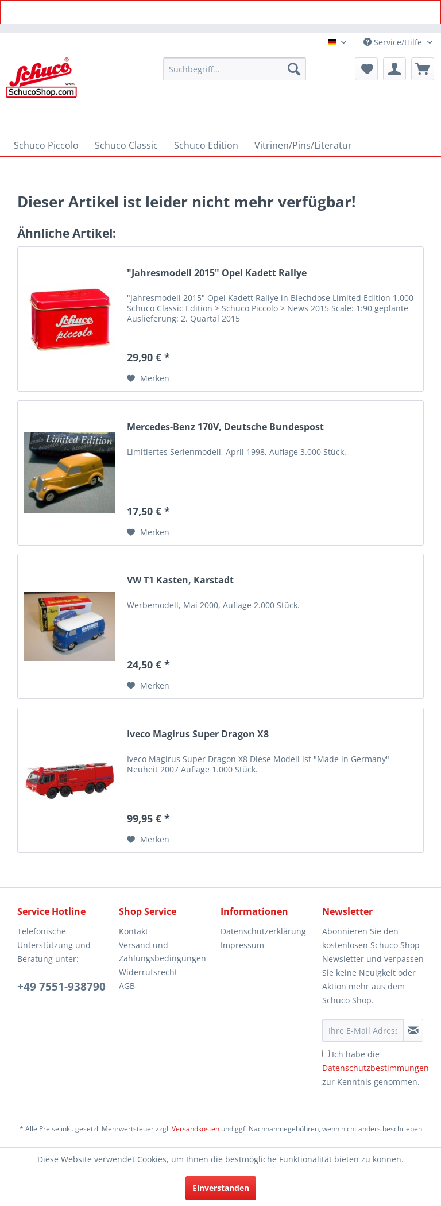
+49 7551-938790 (61, 986)
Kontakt (133, 931)
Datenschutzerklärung (263, 931)
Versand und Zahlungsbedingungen (162, 952)
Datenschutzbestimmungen (375, 1067)
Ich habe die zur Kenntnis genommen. (375, 1068)
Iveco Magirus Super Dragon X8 (198, 734)
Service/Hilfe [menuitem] (393, 42)
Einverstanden (220, 1187)
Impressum (242, 945)
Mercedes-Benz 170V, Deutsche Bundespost (225, 427)
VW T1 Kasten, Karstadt (180, 580)
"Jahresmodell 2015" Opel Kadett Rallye (217, 273)
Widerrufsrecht (148, 972)
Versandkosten (195, 1129)
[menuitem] (235, 68)
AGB (127, 985)
